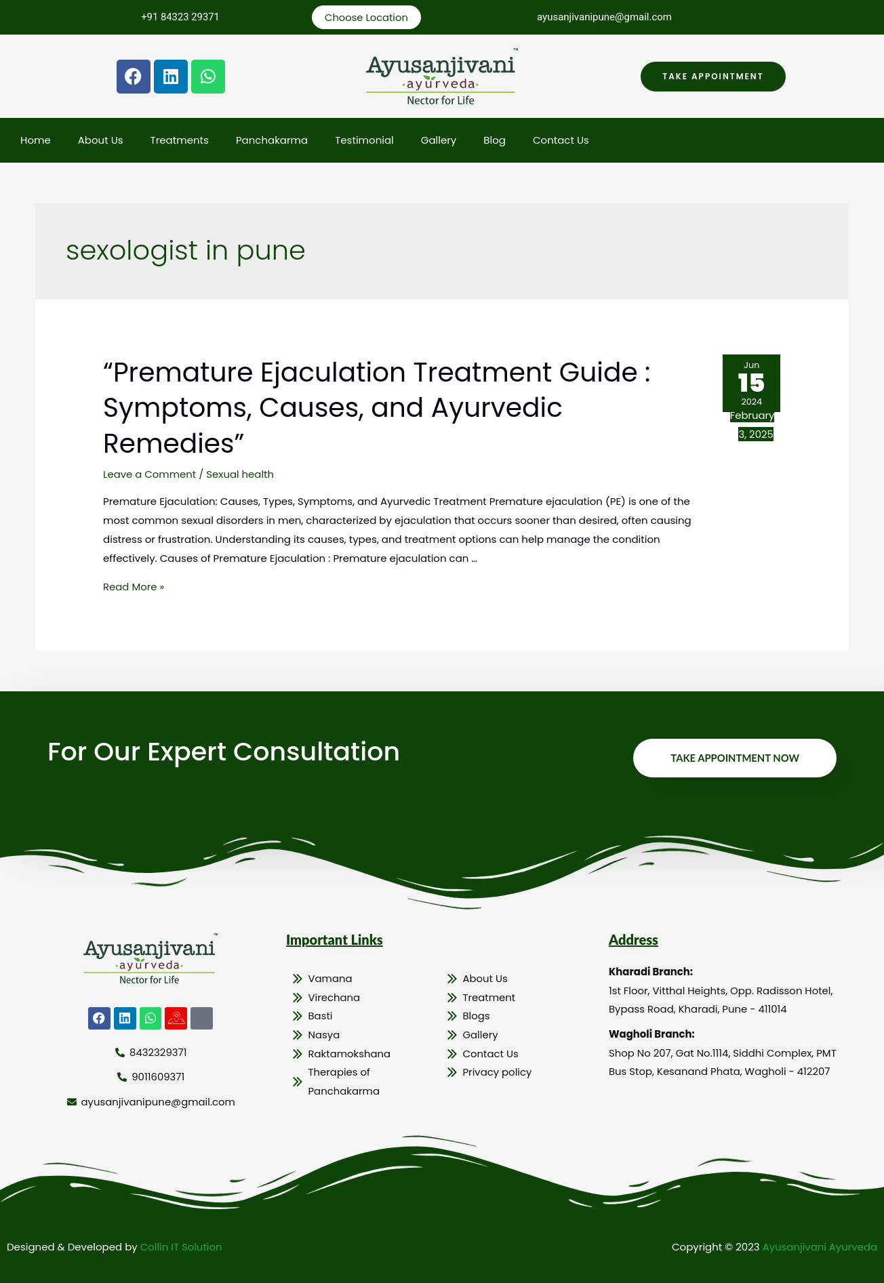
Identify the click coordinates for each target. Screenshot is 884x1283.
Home (35, 141)
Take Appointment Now (734, 756)
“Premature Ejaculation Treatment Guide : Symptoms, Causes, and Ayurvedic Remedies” (382, 407)
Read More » (134, 585)
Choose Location (366, 17)
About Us (100, 141)
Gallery (439, 141)
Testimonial (364, 141)
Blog (494, 141)
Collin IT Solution (181, 1245)
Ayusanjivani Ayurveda (819, 1245)
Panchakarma (272, 141)
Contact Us (561, 141)
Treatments (179, 141)
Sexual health (241, 473)
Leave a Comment (150, 473)
